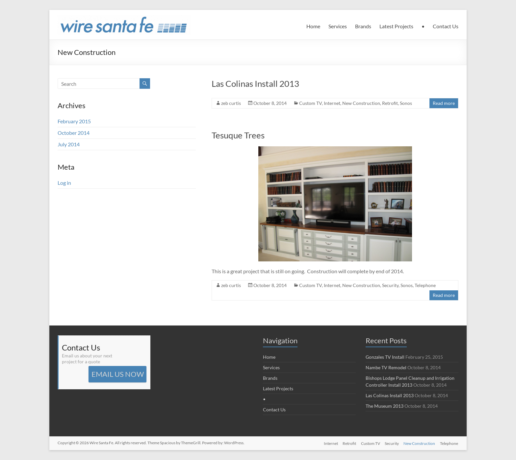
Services (337, 26)
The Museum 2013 (384, 406)
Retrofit (390, 103)
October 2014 (74, 133)
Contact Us (445, 26)
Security (390, 285)
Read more (444, 103)
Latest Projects (396, 26)
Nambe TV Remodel (386, 367)
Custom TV (310, 103)
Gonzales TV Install (385, 357)
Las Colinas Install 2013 (255, 83)
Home (313, 26)
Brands (363, 26)
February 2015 (74, 121)
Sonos (406, 103)
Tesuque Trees (238, 135)
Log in (64, 183)
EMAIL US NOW (117, 374)
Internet (332, 103)
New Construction (361, 103)
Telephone (425, 285)
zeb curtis (231, 103)
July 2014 (69, 144)
